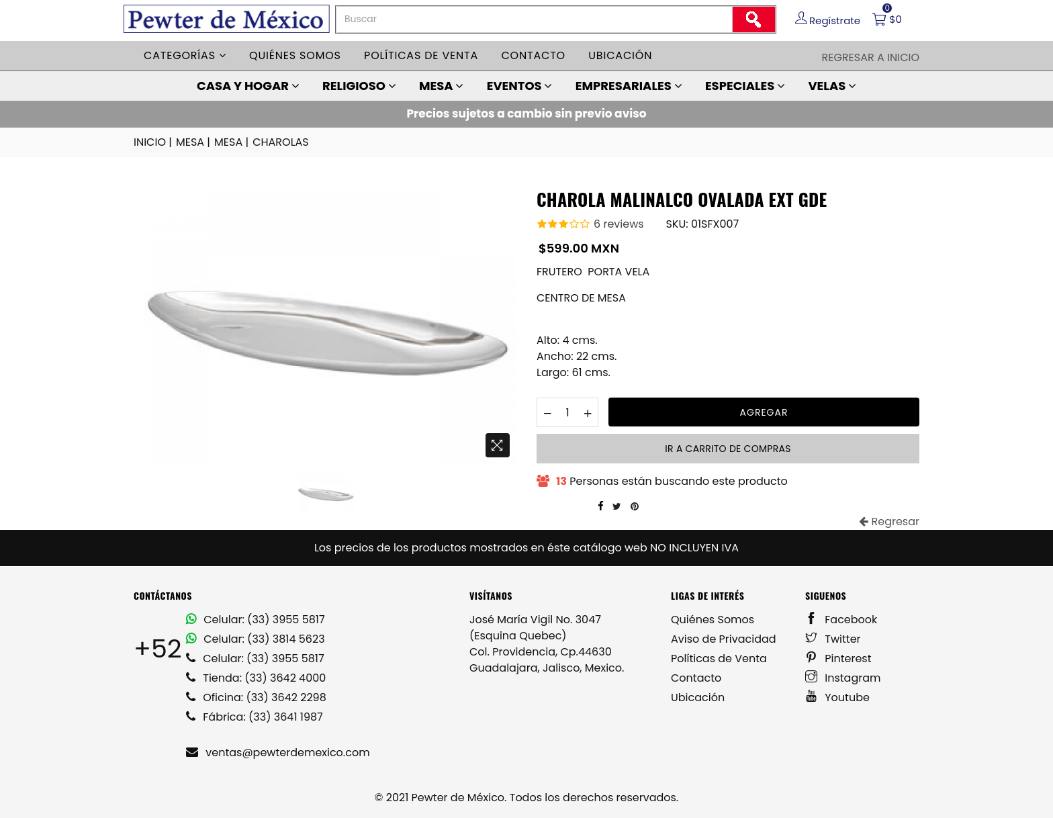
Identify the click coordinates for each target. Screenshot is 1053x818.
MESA (441, 85)
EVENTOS (520, 85)
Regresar (889, 521)
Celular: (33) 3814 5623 (255, 639)
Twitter (833, 639)
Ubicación (620, 55)
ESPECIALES (745, 85)
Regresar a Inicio (870, 57)
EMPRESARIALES (629, 85)
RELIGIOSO (359, 85)
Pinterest (838, 658)
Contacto (533, 55)
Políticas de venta (421, 55)
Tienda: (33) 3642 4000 (256, 678)
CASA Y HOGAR (248, 85)
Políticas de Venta (719, 658)
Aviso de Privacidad (723, 639)
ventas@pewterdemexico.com (278, 752)
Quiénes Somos (712, 619)
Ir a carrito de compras (727, 448)
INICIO (154, 142)
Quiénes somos (295, 55)
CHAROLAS (281, 142)
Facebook (841, 619)
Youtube (837, 697)
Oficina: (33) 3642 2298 (256, 697)
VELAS (832, 85)
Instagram (843, 678)
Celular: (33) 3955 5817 (255, 619)
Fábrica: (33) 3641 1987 (254, 717)
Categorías (185, 55)
